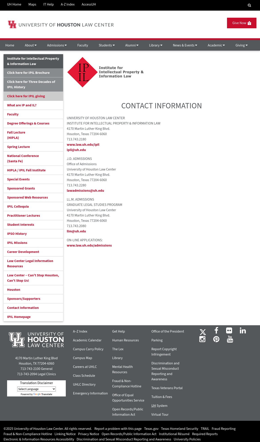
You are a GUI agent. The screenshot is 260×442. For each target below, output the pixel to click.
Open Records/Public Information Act (129, 434)
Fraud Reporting (224, 428)
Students (107, 45)
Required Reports (205, 434)
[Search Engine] (249, 5)
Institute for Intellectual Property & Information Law (33, 61)
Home (9, 45)
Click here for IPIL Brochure (28, 72)
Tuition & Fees (161, 396)
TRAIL (205, 428)
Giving (241, 45)
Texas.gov (151, 428)
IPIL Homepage (19, 316)
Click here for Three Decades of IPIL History (31, 84)
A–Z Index (80, 331)
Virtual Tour (160, 414)
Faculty (82, 45)
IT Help (48, 4)
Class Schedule (84, 375)
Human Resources (125, 340)
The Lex (117, 349)
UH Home (14, 4)
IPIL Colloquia (18, 206)
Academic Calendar (87, 340)
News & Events (185, 45)
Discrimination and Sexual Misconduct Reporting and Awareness (124, 439)
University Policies (187, 439)
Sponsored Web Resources (27, 197)
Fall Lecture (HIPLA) (16, 135)
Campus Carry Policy (88, 349)
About (31, 45)
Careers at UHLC (85, 366)
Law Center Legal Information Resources (30, 263)
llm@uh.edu (76, 231)
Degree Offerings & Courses (28, 123)
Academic (216, 45)
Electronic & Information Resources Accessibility (39, 439)
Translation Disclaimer (36, 383)
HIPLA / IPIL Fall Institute (26, 170)
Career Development (23, 251)
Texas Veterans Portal (166, 388)
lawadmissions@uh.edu (85, 190)
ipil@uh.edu (76, 149)
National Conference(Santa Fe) (23, 158)
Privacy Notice (88, 434)
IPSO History (17, 233)
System (159, 405)
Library (155, 45)
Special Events (18, 179)
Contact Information (23, 307)
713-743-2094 (27, 374)
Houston (13, 289)
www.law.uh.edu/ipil (83, 144)
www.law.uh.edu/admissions (89, 245)
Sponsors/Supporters (23, 298)
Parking (157, 340)
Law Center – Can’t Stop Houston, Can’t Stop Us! (33, 278)
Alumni (132, 45)
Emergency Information (90, 393)
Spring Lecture (18, 146)
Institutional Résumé (174, 434)
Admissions (57, 45)
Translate (42, 394)
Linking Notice (65, 434)
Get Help (118, 331)
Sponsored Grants (21, 188)
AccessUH (89, 4)
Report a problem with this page (118, 428)
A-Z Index (68, 4)
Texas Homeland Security (179, 428)
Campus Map (82, 358)
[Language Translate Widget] (36, 389)
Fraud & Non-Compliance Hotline (28, 434)
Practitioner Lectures (23, 215)
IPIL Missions (17, 242)
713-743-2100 (30, 368)
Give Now (241, 23)
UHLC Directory (84, 384)
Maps (32, 4)
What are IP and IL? (22, 105)
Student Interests (20, 224)
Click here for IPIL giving (26, 96)
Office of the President (167, 331)
